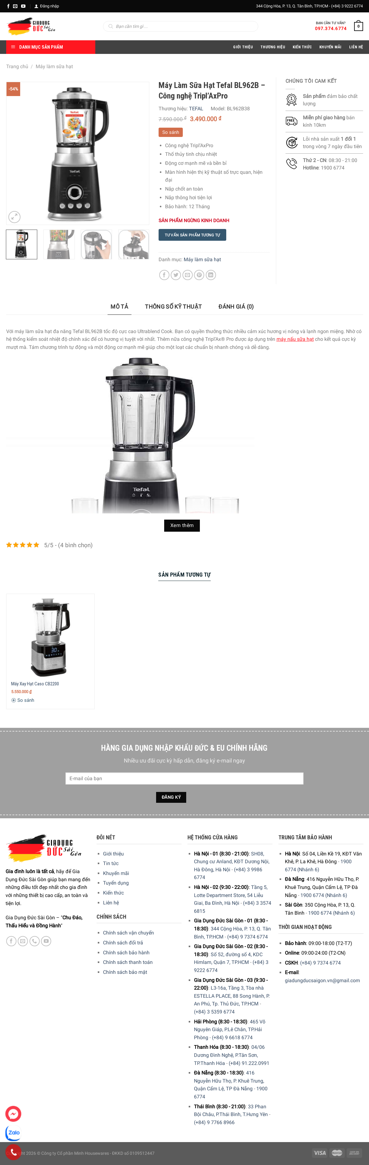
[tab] (119, 306)
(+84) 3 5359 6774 (214, 1012)
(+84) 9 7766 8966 (214, 1122)
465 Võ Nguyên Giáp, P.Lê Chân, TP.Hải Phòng (229, 1029)
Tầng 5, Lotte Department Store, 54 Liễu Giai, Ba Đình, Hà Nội (231, 895)
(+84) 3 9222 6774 (347, 6)
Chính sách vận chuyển (128, 933)
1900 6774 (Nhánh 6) (323, 895)
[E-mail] (15, 6)
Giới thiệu (113, 854)
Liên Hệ (356, 47)
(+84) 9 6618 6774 (232, 1037)
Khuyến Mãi (330, 47)
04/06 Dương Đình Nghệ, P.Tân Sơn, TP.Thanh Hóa (229, 1055)
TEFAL (196, 109)
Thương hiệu (272, 47)
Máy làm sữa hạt (54, 66)
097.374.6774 (331, 28)
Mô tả (119, 306)
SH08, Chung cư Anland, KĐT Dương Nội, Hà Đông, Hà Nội (231, 862)
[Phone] (13, 1152)
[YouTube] (23, 6)
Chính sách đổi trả (123, 943)
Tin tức (111, 863)
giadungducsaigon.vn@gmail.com (322, 980)
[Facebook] (8, 6)
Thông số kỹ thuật (173, 306)
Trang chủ (17, 66)
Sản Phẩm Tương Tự (184, 574)
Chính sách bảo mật (125, 972)
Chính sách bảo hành (126, 953)
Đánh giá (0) (236, 306)
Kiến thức (302, 47)
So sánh (170, 132)
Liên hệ (111, 903)
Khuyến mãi (116, 873)
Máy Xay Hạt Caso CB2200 (35, 684)
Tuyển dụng (116, 883)
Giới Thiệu (243, 47)
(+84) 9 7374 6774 (247, 937)
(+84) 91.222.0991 (249, 1063)
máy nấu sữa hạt (295, 339)
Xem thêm (182, 525)
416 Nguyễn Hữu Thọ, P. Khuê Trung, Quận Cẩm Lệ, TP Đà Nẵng (229, 1081)
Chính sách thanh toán (128, 962)
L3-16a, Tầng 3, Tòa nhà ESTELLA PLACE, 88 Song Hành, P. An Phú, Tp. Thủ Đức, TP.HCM (232, 996)
